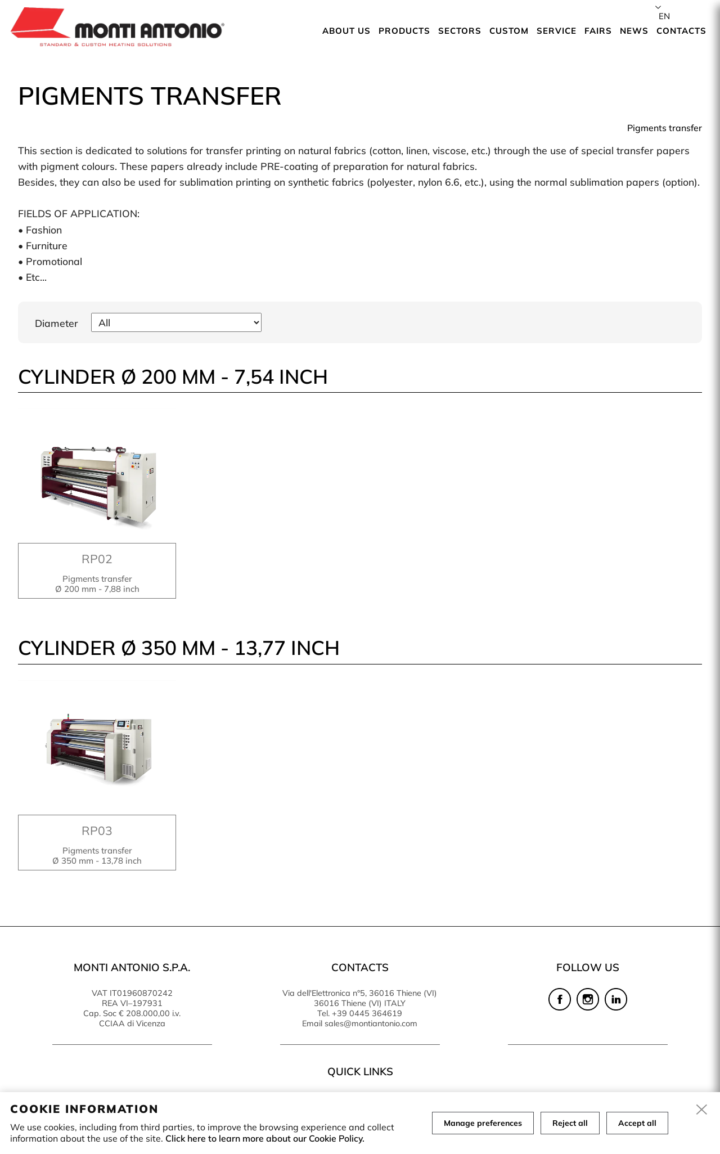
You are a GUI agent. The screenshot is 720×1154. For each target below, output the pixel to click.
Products (404, 30)
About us (346, 30)
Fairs (598, 30)
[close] (702, 1110)
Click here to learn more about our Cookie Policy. (264, 1138)
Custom (509, 30)
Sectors (460, 30)
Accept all (637, 1123)
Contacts (681, 30)
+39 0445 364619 (367, 1013)
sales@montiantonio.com (371, 1023)
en (664, 16)
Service (557, 30)
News (634, 30)
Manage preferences (483, 1123)
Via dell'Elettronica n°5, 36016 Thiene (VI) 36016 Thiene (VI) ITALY (359, 998)
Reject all (570, 1123)
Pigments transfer (664, 127)
